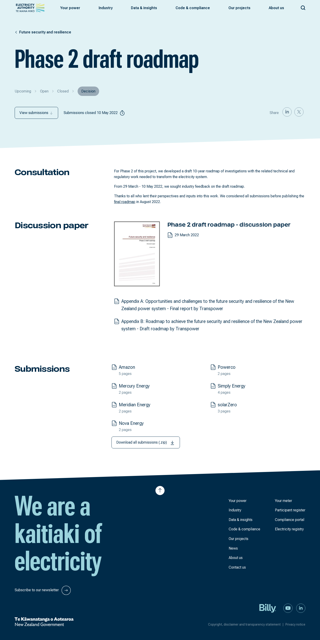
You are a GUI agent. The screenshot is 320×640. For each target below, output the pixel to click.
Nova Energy (131, 423)
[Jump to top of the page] (160, 490)
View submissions (36, 113)
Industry (235, 510)
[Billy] (268, 608)
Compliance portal (289, 520)
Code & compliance (244, 529)
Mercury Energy (134, 386)
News (233, 548)
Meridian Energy (134, 404)
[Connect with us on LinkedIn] (300, 608)
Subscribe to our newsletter (43, 590)
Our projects (238, 539)
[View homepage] (30, 8)
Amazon (127, 367)
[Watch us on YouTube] (288, 608)
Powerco (227, 367)
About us (236, 558)
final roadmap (124, 202)
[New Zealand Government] (44, 621)
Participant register (290, 510)
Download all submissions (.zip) (145, 442)
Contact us (237, 567)
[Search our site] (303, 7)
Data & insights (240, 520)
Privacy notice (295, 624)
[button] (70, 8)
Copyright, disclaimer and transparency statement (246, 624)
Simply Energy (231, 386)
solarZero (227, 404)
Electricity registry (289, 529)
